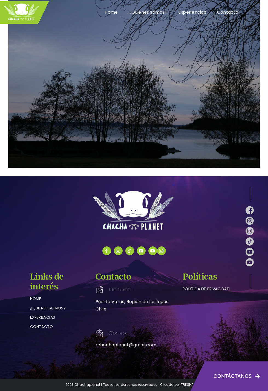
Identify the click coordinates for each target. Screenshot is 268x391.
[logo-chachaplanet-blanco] (134, 192)
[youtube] (141, 250)
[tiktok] (129, 250)
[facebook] (106, 250)
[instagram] (118, 250)
